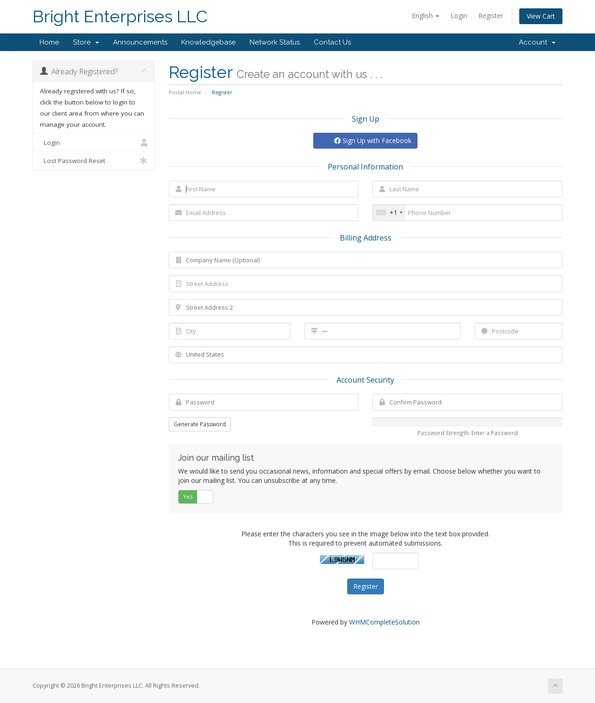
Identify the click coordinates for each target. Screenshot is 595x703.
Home (49, 42)
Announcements (140, 42)
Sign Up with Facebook (372, 140)
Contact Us (332, 42)
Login (458, 15)
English (425, 15)
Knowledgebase (208, 42)
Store (86, 42)
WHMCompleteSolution (384, 622)
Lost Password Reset (93, 160)
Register (490, 15)
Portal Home (185, 92)
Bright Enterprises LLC (120, 16)
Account (537, 42)
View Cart (541, 16)
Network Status (275, 42)
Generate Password (200, 424)
